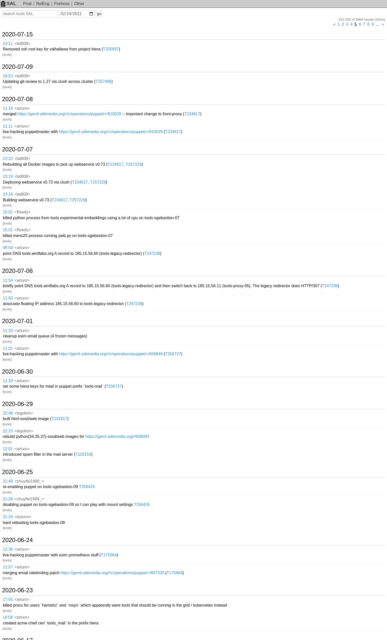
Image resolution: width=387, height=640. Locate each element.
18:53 (8, 76)
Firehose (61, 4)
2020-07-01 (17, 321)
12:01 (8, 449)
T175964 (109, 555)
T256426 (87, 487)
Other (79, 4)
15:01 (8, 212)
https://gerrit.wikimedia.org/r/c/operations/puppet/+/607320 (112, 573)
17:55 (8, 599)
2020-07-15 (17, 34)
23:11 (8, 43)
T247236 (152, 253)
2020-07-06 (17, 271)
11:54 (8, 280)
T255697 (111, 49)
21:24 (8, 517)
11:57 (8, 567)
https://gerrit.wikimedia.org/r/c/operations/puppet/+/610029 (69, 114)
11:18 (8, 381)
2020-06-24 (17, 540)
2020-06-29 (17, 404)
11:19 (8, 330)
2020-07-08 (17, 99)
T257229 (133, 164)
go (99, 14)
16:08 (8, 617)
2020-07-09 (17, 67)
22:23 (8, 431)
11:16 (8, 108)
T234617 (192, 114)
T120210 (83, 454)
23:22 (8, 158)
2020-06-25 (17, 472)
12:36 (8, 549)
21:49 (8, 481)
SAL (8, 3)
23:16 (8, 194)
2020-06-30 (17, 372)
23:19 (8, 176)
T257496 (103, 81)
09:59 (8, 248)
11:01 (8, 348)
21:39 (8, 499)
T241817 (59, 419)
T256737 (173, 354)
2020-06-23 (17, 590)
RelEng (42, 4)
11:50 (8, 298)
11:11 (8, 126)
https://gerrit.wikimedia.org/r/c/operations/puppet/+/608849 (111, 354)
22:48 (8, 413)
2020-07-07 (17, 149)
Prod (27, 4)
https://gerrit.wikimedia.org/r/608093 (117, 436)
